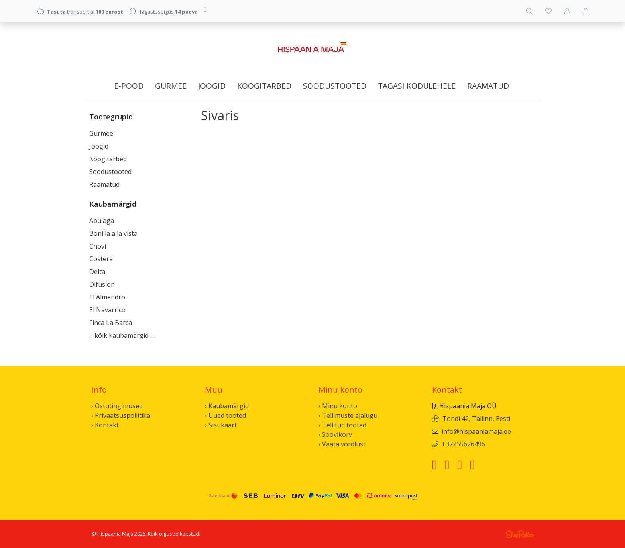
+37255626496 (463, 444)
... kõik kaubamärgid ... (121, 335)
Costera (101, 258)
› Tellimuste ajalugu (347, 415)
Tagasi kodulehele (417, 85)
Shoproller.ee (520, 534)
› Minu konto (337, 405)
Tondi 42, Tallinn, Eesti (476, 418)
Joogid (212, 85)
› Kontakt (105, 425)
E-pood (128, 85)
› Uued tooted (225, 415)
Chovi (97, 246)
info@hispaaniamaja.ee (476, 431)
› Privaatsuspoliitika (120, 415)
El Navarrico (107, 309)
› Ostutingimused (117, 405)
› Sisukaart (221, 425)
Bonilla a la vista (113, 233)
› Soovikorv (335, 434)
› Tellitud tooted (342, 425)
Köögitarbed (264, 85)
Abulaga (101, 220)
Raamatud (488, 85)
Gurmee (171, 85)
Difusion (102, 284)
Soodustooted (334, 85)
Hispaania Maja (115, 533)
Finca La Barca (110, 322)
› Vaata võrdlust (342, 444)
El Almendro (107, 297)
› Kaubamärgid (227, 405)
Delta (97, 271)
